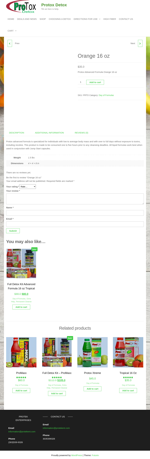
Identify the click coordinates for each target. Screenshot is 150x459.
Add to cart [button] (21, 306)
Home (11, 19)
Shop (43, 19)
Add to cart (95, 82)
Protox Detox (54, 5)
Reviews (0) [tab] (81, 131)
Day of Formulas (106, 95)
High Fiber (109, 19)
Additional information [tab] (49, 131)
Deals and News (27, 19)
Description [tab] (16, 131)
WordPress (76, 454)
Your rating (12, 185)
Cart (11, 30)
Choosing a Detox (60, 19)
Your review (13, 190)
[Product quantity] (82, 82)
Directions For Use (86, 19)
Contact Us (126, 19)
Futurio (95, 454)
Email (9, 218)
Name (10, 206)
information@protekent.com (21, 430)
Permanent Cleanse (23, 301)
